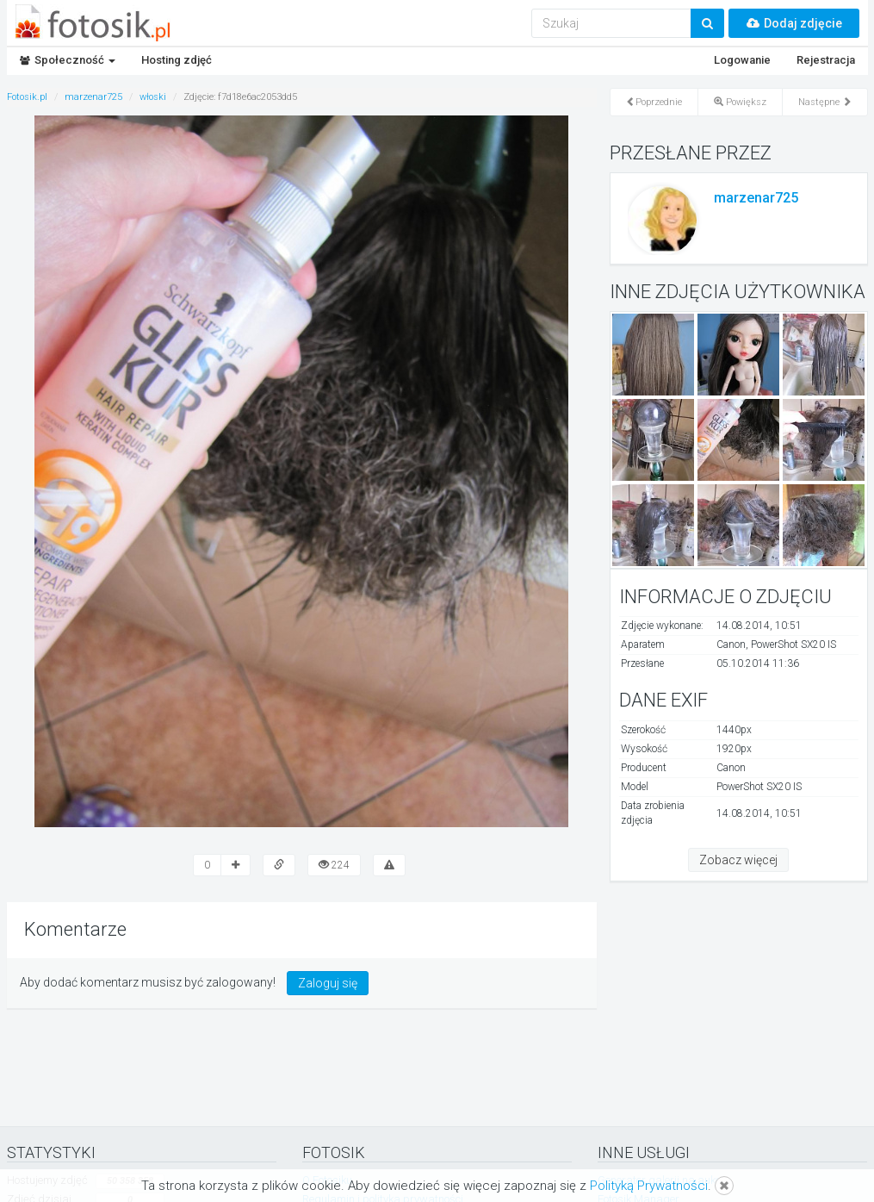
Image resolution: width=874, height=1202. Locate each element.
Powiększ (740, 102)
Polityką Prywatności (649, 1185)
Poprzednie (654, 102)
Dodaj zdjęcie (794, 23)
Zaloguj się (327, 983)
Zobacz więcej (738, 860)
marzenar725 (756, 198)
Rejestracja (826, 59)
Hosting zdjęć (176, 59)
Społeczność (67, 59)
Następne (825, 102)
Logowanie (742, 59)
